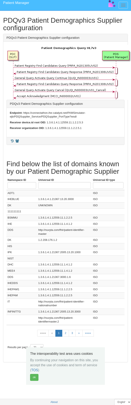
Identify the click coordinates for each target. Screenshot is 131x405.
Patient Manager (16, 3)
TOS (34, 370)
